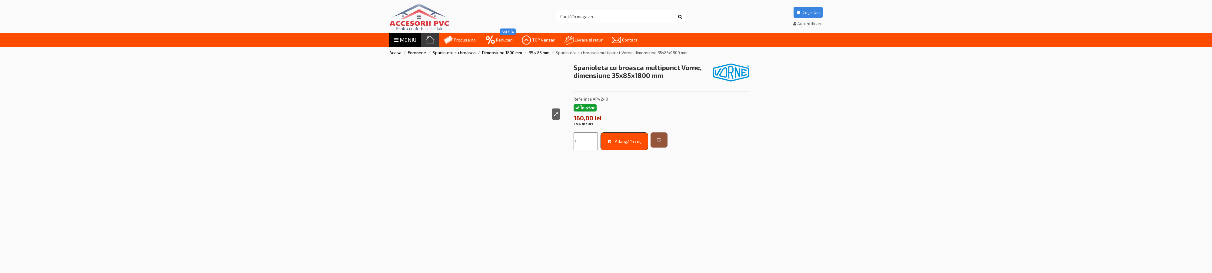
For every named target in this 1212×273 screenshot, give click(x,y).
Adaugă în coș (624, 141)
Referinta (583, 99)
